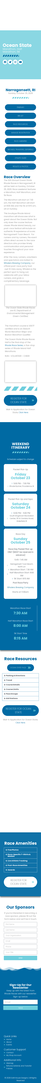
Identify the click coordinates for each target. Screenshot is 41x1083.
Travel (9, 680)
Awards (11, 870)
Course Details (13, 684)
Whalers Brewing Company (17, 263)
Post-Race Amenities (17, 865)
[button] (20, 675)
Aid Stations (12, 698)
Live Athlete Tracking (17, 860)
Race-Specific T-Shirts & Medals (19, 855)
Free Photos (13, 850)
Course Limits (12, 689)
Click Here (20, 722)
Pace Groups (12, 694)
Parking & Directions (15, 675)
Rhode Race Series (14, 345)
